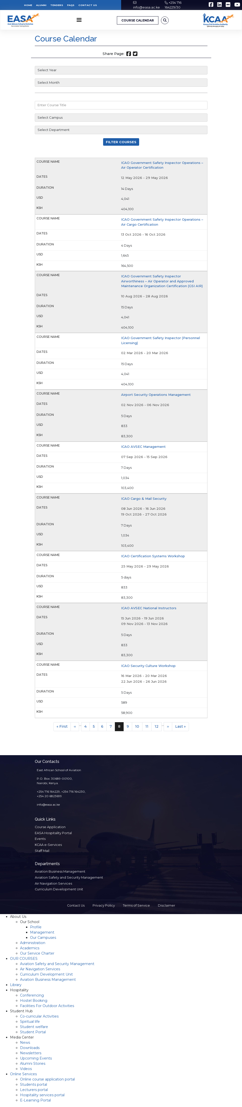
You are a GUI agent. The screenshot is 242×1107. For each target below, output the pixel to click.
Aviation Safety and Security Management (69, 877)
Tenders (56, 5)
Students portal (33, 1084)
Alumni (41, 5)
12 (158, 726)
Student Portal (33, 1032)
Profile (36, 927)
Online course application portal (47, 1079)
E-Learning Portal (35, 1100)
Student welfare (34, 1027)
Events (40, 839)
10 (138, 726)
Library (16, 985)
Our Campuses (43, 937)
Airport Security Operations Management (156, 395)
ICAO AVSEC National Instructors (148, 608)
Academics (29, 948)
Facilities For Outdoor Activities (47, 1006)
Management (42, 932)
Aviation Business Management (60, 871)
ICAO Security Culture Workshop (148, 666)
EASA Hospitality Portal (53, 833)
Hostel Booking (33, 1000)
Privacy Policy (104, 905)
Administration (32, 943)
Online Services (23, 1074)
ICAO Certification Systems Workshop (153, 556)
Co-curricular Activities (39, 1016)
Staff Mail (42, 851)
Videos (26, 1069)
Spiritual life (30, 1021)
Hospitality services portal (42, 1095)
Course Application (50, 827)
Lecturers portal (34, 1090)
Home (28, 5)
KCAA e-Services (48, 845)
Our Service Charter (37, 953)
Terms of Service (136, 905)
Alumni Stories (32, 1063)
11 (148, 726)
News (25, 1042)
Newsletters (30, 1053)
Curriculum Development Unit (59, 889)
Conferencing (32, 995)
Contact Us (87, 5)
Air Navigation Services (53, 883)
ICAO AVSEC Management (143, 447)
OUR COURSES (24, 958)
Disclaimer (166, 905)
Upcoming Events (36, 1058)
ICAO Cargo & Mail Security (143, 499)
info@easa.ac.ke (146, 7)
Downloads (30, 1048)
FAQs (70, 5)
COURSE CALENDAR (137, 20)
